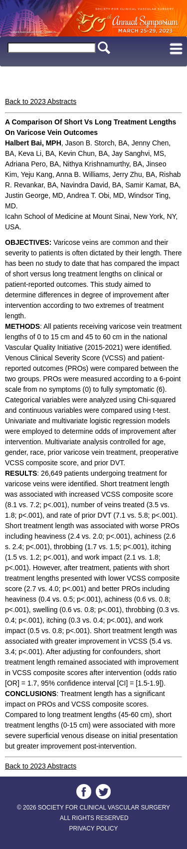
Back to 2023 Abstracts (40, 101)
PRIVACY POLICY (93, 828)
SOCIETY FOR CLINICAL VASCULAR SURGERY (104, 807)
